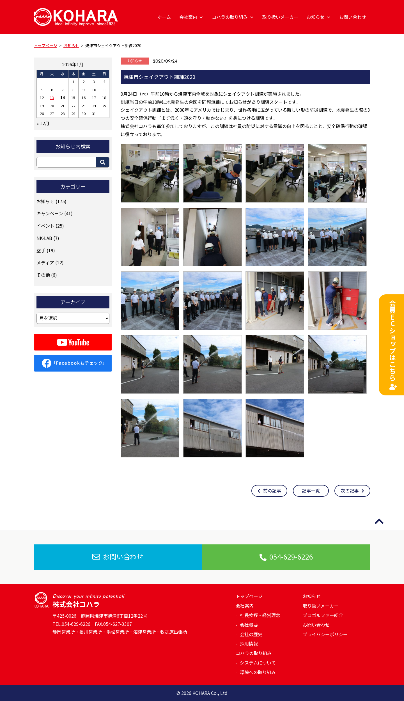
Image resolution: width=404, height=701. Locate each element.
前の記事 (269, 490)
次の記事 (352, 490)
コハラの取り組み (233, 16)
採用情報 (249, 643)
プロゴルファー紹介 (323, 615)
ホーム (164, 16)
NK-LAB (44, 238)
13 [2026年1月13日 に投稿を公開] (52, 97)
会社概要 (249, 624)
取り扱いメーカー (280, 16)
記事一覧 (311, 490)
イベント (45, 225)
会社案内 (191, 16)
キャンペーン (49, 213)
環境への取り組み (258, 672)
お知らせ (319, 16)
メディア (45, 262)
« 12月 (42, 123)
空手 (40, 250)
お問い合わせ (352, 16)
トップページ (249, 596)
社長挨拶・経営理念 (260, 615)
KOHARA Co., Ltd (210, 692)
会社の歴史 (251, 634)
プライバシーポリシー (325, 634)
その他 (43, 274)
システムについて (258, 662)
